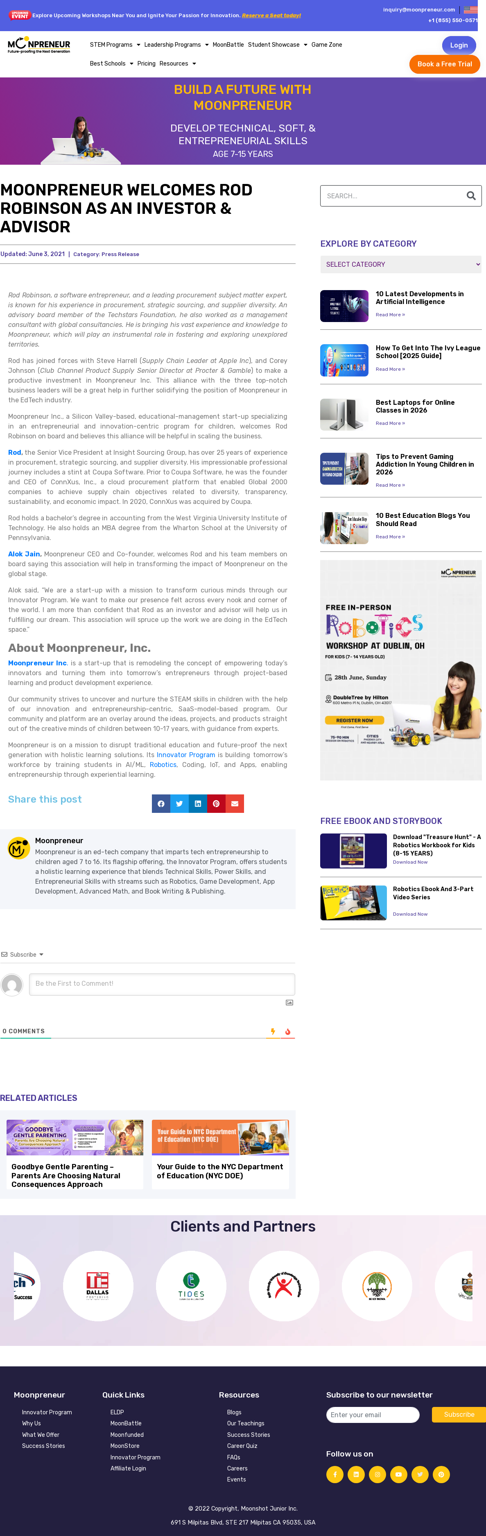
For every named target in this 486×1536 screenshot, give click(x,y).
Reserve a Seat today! (271, 15)
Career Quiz (242, 1444)
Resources (178, 63)
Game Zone (327, 44)
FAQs (233, 1455)
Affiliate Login (128, 1466)
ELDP (117, 1410)
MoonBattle (228, 44)
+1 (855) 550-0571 (453, 20)
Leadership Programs (177, 45)
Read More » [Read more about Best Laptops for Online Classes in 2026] (390, 423)
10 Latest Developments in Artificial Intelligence (420, 298)
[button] (161, 803)
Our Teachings (245, 1421)
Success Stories (43, 1444)
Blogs (234, 1410)
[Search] (471, 196)
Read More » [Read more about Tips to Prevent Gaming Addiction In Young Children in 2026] (390, 485)
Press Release (120, 254)
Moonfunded (127, 1432)
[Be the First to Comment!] (162, 984)
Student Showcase (277, 45)
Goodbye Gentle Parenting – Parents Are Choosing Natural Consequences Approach (65, 1175)
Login (459, 45)
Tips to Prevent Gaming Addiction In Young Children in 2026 (425, 464)
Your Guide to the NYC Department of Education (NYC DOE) (219, 1171)
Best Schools (111, 63)
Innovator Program (47, 1410)
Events (236, 1477)
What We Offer (40, 1432)
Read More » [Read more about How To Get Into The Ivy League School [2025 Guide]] (390, 369)
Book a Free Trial (445, 64)
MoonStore (125, 1444)
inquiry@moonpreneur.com (419, 10)
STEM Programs (115, 45)
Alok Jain (24, 554)
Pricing (147, 63)
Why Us (31, 1421)
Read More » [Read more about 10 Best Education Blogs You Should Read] (390, 537)
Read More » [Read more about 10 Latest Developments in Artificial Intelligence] (390, 315)
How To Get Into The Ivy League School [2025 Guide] (428, 352)
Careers (237, 1466)
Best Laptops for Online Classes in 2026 (415, 406)
